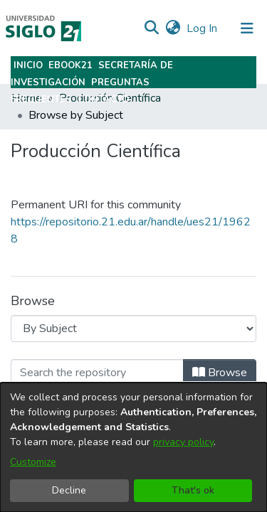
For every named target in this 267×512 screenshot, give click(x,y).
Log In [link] (203, 28)
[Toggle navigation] (247, 28)
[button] (151, 28)
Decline (69, 490)
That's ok (193, 490)
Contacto (103, 99)
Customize (33, 462)
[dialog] (133, 447)
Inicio (28, 65)
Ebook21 (70, 65)
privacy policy (183, 442)
